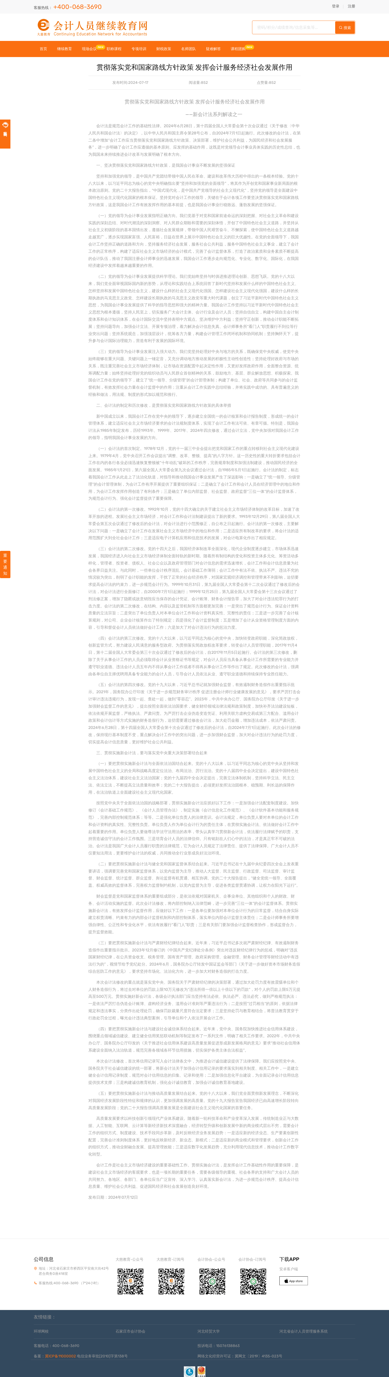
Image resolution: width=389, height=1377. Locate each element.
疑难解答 (213, 49)
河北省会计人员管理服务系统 (303, 1331)
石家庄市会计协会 (130, 1331)
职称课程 (114, 49)
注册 (351, 6)
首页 (43, 49)
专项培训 (138, 49)
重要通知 (5, 564)
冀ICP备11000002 (60, 1356)
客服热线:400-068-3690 (58, 1283)
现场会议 (89, 49)
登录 (335, 6)
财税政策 (163, 49)
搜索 (345, 28)
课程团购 (238, 49)
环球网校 (41, 1331)
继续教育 (64, 49)
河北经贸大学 (208, 1331)
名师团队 (188, 49)
